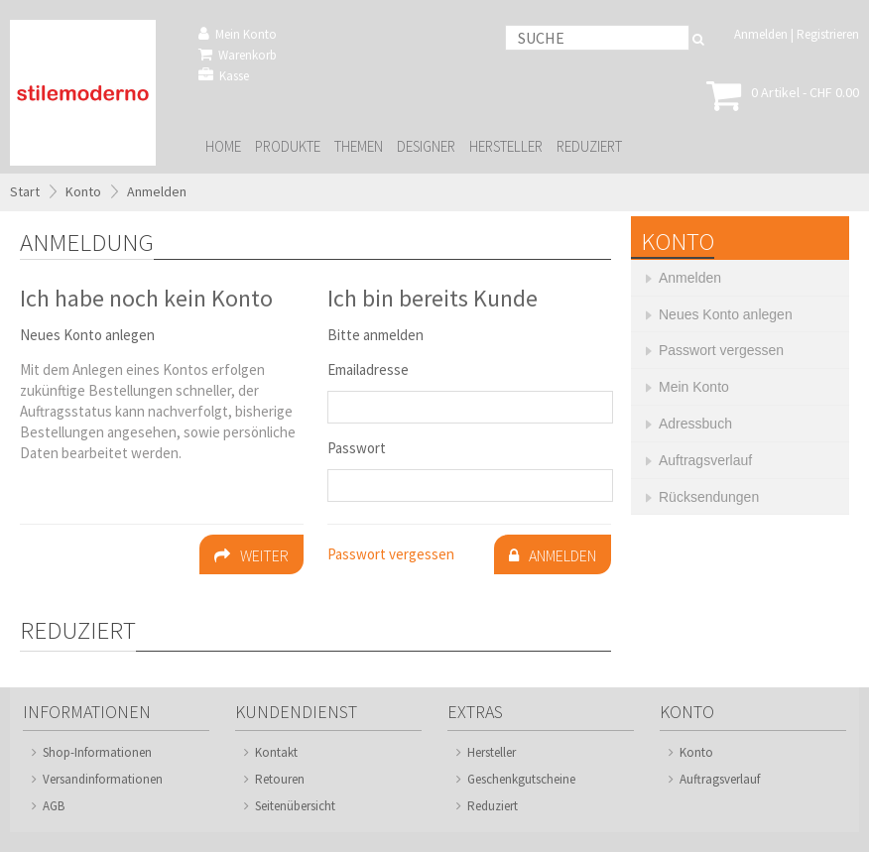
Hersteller (506, 146)
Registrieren (828, 34)
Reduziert (589, 146)
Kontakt (276, 752)
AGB (53, 805)
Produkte (287, 146)
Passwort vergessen (390, 554)
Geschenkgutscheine (521, 779)
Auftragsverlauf (720, 779)
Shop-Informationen (97, 752)
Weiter (251, 555)
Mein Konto (237, 34)
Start (25, 191)
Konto (83, 191)
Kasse (223, 75)
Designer (426, 146)
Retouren (280, 779)
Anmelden (761, 34)
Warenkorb (237, 55)
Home (223, 146)
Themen (358, 146)
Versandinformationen (103, 779)
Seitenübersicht (295, 805)
